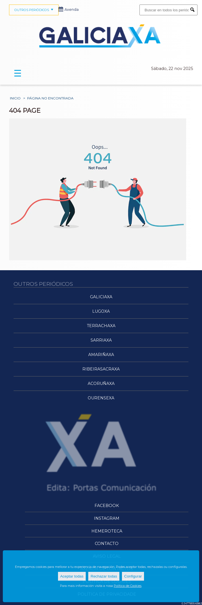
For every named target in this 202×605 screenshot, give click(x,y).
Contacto (107, 543)
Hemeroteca (106, 531)
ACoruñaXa (101, 383)
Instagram (106, 518)
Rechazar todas (104, 576)
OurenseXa (101, 398)
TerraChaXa (101, 325)
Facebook (106, 505)
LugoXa (101, 311)
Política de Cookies (127, 586)
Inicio (15, 98)
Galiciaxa (101, 296)
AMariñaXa (101, 354)
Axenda (69, 9)
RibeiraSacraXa (101, 369)
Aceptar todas (71, 576)
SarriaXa (101, 340)
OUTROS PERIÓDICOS (34, 10)
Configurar (133, 576)
